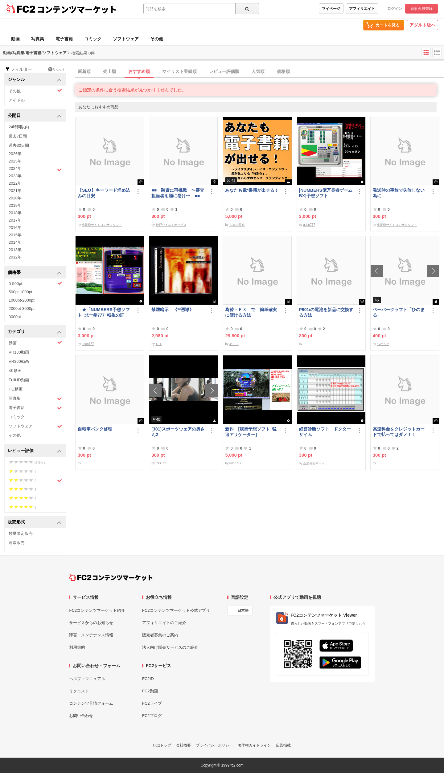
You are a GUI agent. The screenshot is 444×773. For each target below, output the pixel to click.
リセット (56, 69)
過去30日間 (19, 145)
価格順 (283, 71)
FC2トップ (162, 745)
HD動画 (16, 389)
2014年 (15, 242)
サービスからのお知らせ (91, 622)
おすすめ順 (139, 71)
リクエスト (79, 691)
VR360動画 (19, 361)
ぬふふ (234, 344)
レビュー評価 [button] (35, 451)
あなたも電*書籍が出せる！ (251, 190)
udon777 (309, 224)
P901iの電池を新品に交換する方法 (326, 312)
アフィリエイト (362, 8)
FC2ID (148, 678)
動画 (15, 38)
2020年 (15, 198)
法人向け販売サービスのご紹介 (170, 647)
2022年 (15, 183)
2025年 (15, 161)
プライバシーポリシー (214, 745)
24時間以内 (19, 127)
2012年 (15, 257)
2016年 (15, 227)
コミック (92, 38)
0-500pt (35, 283)
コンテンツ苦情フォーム (91, 703)
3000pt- (15, 316)
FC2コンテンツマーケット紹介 (97, 610)
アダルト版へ (422, 24)
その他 (156, 38)
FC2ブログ (152, 715)
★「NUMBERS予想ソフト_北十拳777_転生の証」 (104, 312)
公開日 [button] (35, 116)
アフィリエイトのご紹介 (164, 622)
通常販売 (17, 542)
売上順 (109, 71)
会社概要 (183, 745)
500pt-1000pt (20, 292)
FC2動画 (150, 691)
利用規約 (77, 647)
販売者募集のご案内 (160, 635)
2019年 (15, 205)
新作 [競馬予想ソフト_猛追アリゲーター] (250, 432)
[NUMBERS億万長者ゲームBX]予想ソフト (325, 193)
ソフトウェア (126, 38)
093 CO (161, 463)
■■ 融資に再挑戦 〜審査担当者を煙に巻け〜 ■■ (177, 193)
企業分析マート (314, 463)
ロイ (159, 344)
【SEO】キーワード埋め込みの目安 (104, 193)
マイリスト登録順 (179, 71)
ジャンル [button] (35, 80)
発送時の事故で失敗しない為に (399, 193)
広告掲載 (283, 745)
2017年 (15, 220)
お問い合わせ (81, 715)
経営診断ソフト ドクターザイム (325, 432)
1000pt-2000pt (22, 300)
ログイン (394, 8)
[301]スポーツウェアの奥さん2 (178, 432)
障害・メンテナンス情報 (91, 635)
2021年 (15, 190)
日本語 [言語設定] (243, 610)
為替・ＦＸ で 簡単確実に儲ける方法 (251, 312)
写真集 (37, 38)
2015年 (15, 235)
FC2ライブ (152, 703)
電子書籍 (64, 38)
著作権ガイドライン (254, 745)
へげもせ (383, 344)
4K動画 (15, 370)
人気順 (258, 71)
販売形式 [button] (35, 522)
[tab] (259, 72)
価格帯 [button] (35, 273)
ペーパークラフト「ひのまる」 (399, 312)
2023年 (15, 176)
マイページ (331, 8)
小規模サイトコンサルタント (102, 224)
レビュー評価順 (224, 71)
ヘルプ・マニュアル (87, 678)
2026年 (15, 153)
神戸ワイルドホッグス (171, 224)
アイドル (17, 100)
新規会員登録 (421, 8)
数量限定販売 (21, 533)
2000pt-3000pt (22, 308)
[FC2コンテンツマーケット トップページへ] (111, 577)
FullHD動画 (19, 380)
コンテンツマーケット (77, 9)
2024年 (35, 169)
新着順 (84, 71)
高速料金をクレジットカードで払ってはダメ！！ (399, 432)
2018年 (15, 212)
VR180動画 (19, 352)
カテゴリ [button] (35, 332)
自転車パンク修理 (95, 429)
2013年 (15, 249)
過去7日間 (18, 136)
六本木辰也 (237, 224)
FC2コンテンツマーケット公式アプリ (176, 610)
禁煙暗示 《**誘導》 (172, 309)
